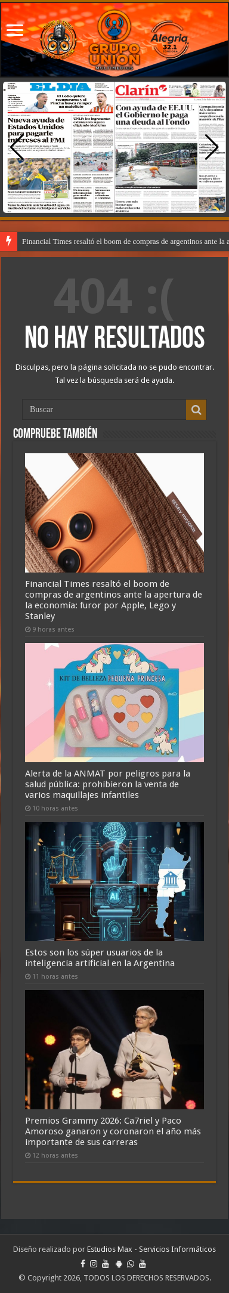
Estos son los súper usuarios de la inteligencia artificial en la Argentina (100, 958)
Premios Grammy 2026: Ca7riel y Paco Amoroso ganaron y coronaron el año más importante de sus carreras (113, 1131)
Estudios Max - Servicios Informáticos (151, 1249)
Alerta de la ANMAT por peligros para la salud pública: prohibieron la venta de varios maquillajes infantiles (107, 784)
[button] (212, 147)
